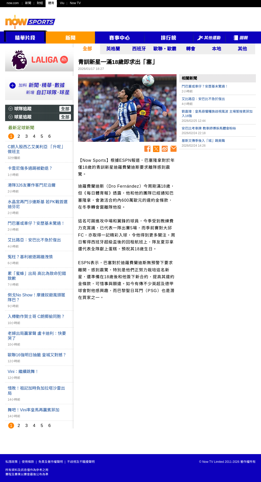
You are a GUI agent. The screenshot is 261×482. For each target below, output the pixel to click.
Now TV (75, 3)
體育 (51, 3)
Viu (62, 3)
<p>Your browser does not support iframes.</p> (217, 187)
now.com (13, 3)
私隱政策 (11, 462)
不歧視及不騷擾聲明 (81, 462)
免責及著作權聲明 (50, 462)
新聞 (28, 3)
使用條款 (28, 462)
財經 (40, 3)
